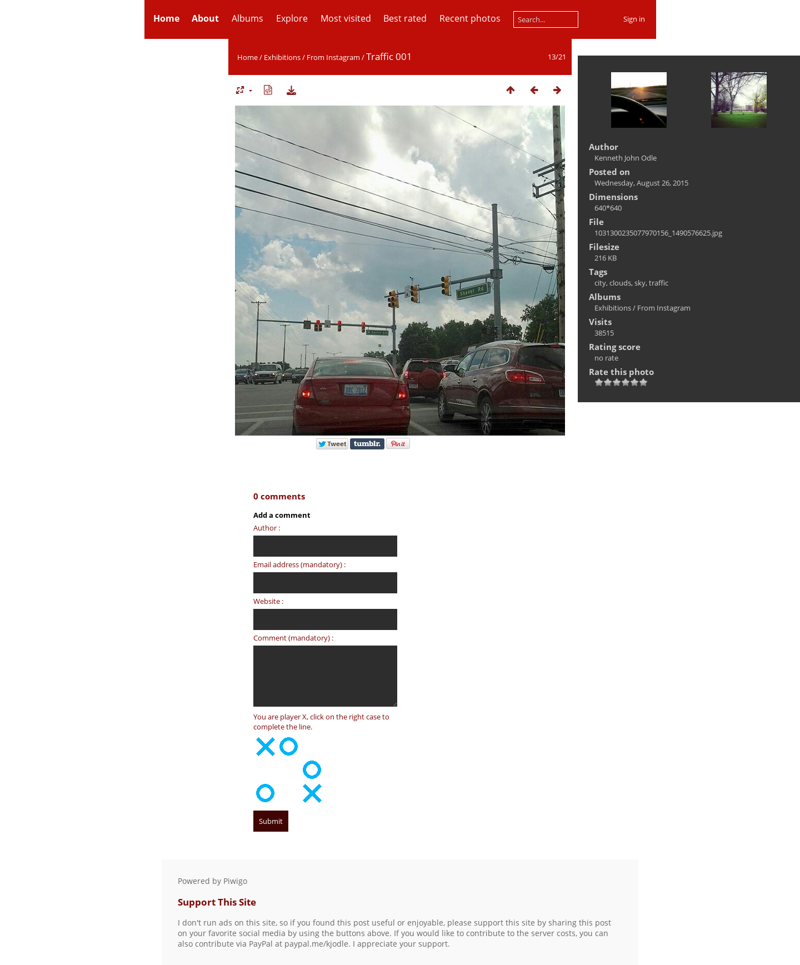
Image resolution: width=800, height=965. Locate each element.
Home (247, 57)
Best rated (405, 18)
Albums (247, 18)
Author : (266, 528)
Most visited (346, 18)
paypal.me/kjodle (316, 943)
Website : (268, 601)
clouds (620, 283)
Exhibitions (282, 57)
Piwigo (235, 881)
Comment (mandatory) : (293, 638)
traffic (658, 283)
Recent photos (470, 18)
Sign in (634, 19)
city (600, 283)
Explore (292, 18)
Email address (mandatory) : (299, 564)
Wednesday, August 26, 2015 (641, 183)
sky (640, 283)
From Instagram (333, 57)
